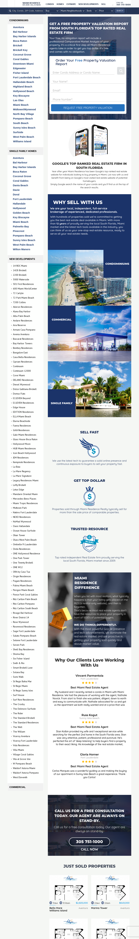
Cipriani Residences (22, 361)
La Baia (16, 466)
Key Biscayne (20, 95)
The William (19, 731)
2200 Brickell (19, 274)
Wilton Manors (21, 249)
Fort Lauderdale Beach (25, 77)
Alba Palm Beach (21, 316)
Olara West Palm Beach (25, 539)
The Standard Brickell (24, 717)
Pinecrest (18, 231)
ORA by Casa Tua (21, 571)
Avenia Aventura (21, 334)
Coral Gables (19, 59)
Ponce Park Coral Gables (25, 594)
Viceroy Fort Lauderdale (25, 740)
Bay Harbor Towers (22, 343)
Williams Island (20, 141)
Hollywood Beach (22, 91)
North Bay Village (22, 113)
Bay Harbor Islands (23, 36)
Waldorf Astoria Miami (24, 768)
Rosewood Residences (24, 626)
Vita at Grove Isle (21, 759)
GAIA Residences (21, 430)
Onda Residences (21, 548)
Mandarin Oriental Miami (25, 494)
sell (103, 4)
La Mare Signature (22, 475)
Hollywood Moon (21, 443)
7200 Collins (19, 302)
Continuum (18, 366)
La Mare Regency (21, 471)
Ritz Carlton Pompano (24, 603)
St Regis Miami (20, 685)
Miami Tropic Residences (25, 503)
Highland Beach (21, 86)
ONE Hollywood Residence (26, 553)
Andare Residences (22, 320)
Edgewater (18, 68)
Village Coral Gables (23, 754)
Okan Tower (19, 535)
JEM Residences (21, 457)
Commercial (17, 787)
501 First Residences (23, 284)
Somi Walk (18, 676)
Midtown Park (20, 507)
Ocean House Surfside (24, 530)
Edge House (19, 407)
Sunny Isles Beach (23, 127)
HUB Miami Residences (24, 448)
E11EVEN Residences (23, 402)
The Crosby (19, 704)
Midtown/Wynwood (23, 109)
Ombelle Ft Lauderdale (25, 544)
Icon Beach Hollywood (24, 453)
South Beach (19, 123)
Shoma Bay (18, 653)
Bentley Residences (23, 347)
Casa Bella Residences (24, 357)
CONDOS (50, 4)
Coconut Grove (20, 54)
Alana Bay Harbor (21, 311)
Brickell (16, 45)
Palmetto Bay (21, 226)
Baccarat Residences (23, 338)
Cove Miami (19, 375)
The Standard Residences (26, 722)
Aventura (17, 27)
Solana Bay (18, 672)
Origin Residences (22, 576)
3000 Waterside (21, 279)
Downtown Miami (22, 63)
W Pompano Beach (22, 763)
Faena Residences (22, 425)
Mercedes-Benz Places (24, 498)
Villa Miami (18, 749)
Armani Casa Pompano (24, 329)
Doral (16, 194)
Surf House (18, 695)
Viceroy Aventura (21, 736)
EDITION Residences (23, 411)
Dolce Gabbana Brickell (25, 389)
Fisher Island (19, 72)
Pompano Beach (21, 118)
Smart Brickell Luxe (23, 667)
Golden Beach (21, 212)
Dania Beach (20, 185)
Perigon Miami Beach (23, 590)
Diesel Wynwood (21, 384)
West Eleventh (20, 777)
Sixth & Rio (18, 663)
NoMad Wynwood (22, 521)
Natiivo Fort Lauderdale (25, 512)
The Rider (18, 713)
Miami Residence (32, 4)
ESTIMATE (71, 4)
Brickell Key (19, 50)
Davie (16, 189)
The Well (17, 727)
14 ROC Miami (20, 265)
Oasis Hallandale (21, 526)
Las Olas (17, 100)
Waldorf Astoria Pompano (26, 772)
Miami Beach (19, 104)
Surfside (16, 132)
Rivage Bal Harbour (23, 612)
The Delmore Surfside (24, 708)
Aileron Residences (22, 306)
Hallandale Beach (22, 82)
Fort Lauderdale (22, 199)
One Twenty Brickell (23, 562)
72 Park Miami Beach (23, 297)
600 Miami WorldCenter (25, 288)
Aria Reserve (19, 325)
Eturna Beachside (21, 421)
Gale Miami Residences (24, 434)
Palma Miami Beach (23, 585)
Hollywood (19, 208)
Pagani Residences (22, 580)
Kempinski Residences (24, 462)
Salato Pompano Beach (24, 635)
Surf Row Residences (23, 699)
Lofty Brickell (19, 485)
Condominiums (18, 20)
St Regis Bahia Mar (22, 681)
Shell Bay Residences (23, 649)
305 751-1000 (89, 841)
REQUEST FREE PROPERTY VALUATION (88, 107)
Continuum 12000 (22, 370)
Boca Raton (18, 40)
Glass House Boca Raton (25, 439)
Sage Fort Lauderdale (24, 631)
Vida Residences (21, 745)
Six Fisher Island (21, 658)
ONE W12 (18, 567)
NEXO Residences (22, 516)
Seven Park (18, 644)
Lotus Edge (18, 489)
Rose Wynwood (21, 622)
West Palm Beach (22, 136)
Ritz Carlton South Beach (25, 608)
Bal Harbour (19, 31)
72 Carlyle (18, 293)
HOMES (60, 4)
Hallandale (19, 203)
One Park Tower (21, 558)
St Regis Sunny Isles (23, 690)
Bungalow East (20, 352)
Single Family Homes (23, 151)
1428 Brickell (19, 270)
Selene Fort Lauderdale (25, 640)
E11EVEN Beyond (21, 398)
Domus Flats (19, 393)
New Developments (89, 4)
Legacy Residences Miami (25, 480)
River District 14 (21, 617)
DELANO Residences (23, 379)
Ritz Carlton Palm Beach (25, 599)
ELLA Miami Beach (22, 416)
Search (119, 10)
